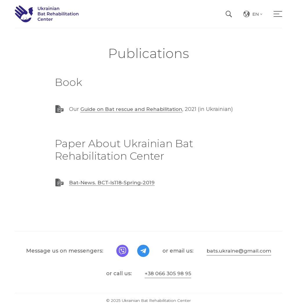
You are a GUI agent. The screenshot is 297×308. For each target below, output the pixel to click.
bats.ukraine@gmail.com (239, 250)
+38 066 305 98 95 (168, 273)
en (257, 16)
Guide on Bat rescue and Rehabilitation (134, 109)
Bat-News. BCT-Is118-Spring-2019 (113, 182)
